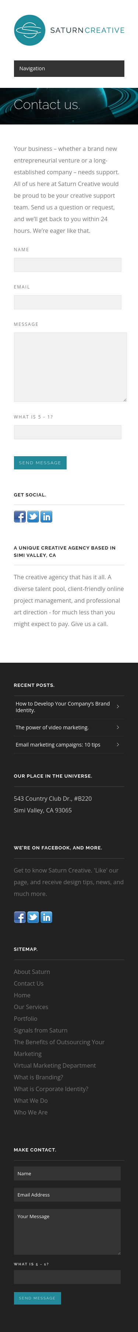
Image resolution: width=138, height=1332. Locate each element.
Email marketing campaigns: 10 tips (58, 744)
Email (22, 287)
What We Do (31, 1101)
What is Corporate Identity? (51, 1089)
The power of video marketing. (52, 727)
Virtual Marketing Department (55, 1065)
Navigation (32, 68)
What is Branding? (38, 1077)
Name (21, 249)
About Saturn (32, 972)
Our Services (31, 1007)
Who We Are (31, 1112)
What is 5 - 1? (33, 417)
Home (22, 995)
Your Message (67, 1232)
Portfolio (26, 1019)
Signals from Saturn (41, 1030)
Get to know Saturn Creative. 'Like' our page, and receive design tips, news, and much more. (69, 882)
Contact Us (29, 983)
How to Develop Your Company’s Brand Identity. (63, 707)
